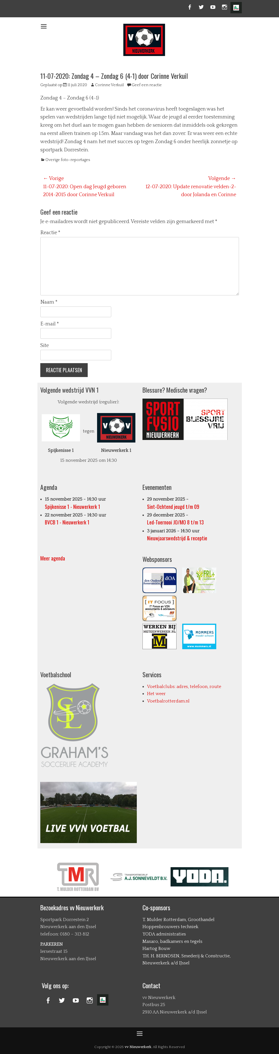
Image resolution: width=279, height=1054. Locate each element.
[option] (81, 877)
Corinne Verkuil (109, 85)
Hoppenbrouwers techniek (170, 926)
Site (44, 345)
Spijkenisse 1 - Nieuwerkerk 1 (72, 506)
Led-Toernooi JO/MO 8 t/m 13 (175, 522)
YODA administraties (164, 934)
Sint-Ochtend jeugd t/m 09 (173, 506)
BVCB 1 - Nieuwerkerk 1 (67, 522)
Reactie (50, 233)
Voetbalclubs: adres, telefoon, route (184, 686)
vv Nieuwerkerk (138, 1047)
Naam (49, 302)
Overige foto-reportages (67, 160)
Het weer (156, 693)
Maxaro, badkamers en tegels (172, 941)
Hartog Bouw (156, 948)
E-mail (49, 324)
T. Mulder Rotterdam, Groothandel (178, 919)
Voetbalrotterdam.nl (168, 701)
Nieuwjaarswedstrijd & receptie (177, 538)
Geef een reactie (147, 85)
